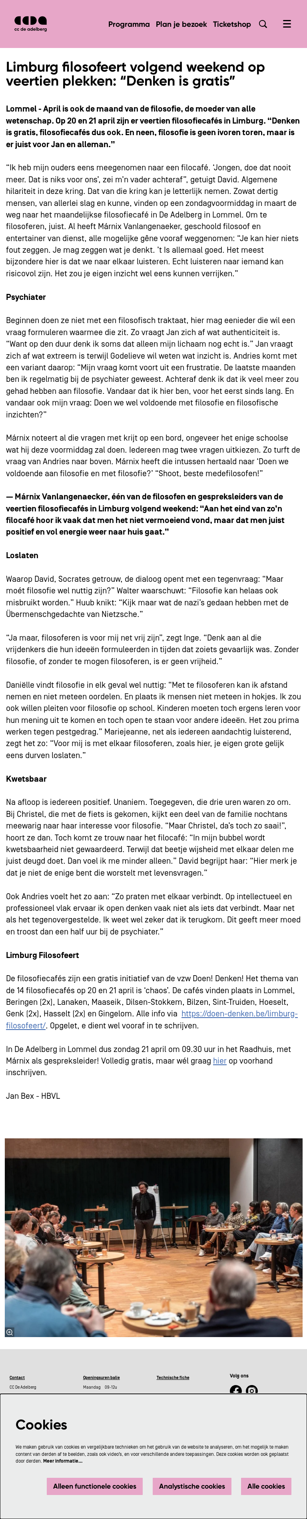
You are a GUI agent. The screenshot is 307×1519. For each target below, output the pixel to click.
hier (220, 1061)
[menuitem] (129, 24)
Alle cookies (266, 1486)
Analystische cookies (192, 1486)
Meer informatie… (63, 1461)
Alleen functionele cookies (94, 1486)
